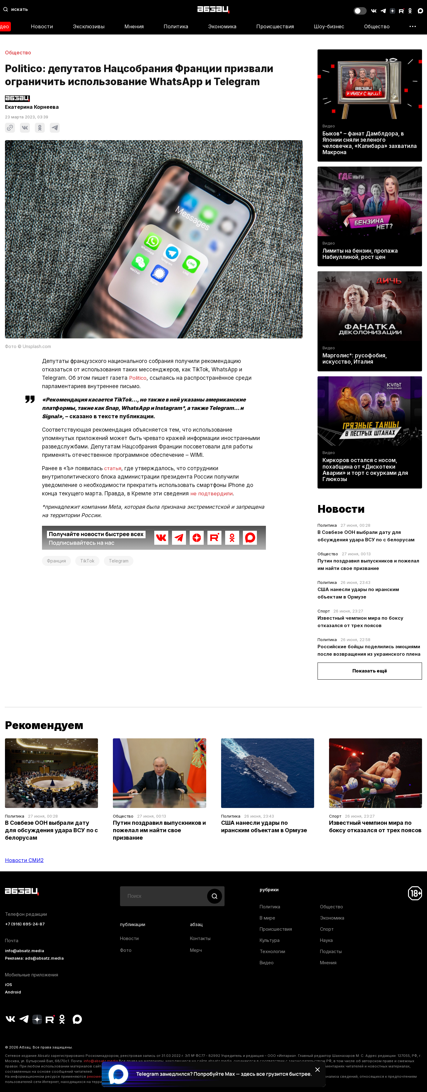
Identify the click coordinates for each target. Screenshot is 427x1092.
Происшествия (275, 26)
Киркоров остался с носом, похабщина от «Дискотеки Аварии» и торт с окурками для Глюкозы (365, 469)
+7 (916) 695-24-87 (25, 924)
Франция (56, 560)
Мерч (196, 950)
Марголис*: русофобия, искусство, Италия (355, 358)
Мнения (134, 26)
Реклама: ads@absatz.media (34, 958)
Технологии (272, 951)
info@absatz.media (24, 950)
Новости (42, 26)
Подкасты (331, 951)
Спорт (324, 610)
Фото (126, 950)
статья (113, 468)
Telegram (118, 560)
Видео (329, 126)
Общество (377, 26)
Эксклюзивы (88, 26)
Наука (326, 940)
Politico (138, 378)
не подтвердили (211, 493)
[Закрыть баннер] (318, 1070)
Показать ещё (369, 671)
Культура (270, 940)
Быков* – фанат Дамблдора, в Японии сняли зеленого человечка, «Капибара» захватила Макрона (370, 143)
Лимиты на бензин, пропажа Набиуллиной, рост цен (360, 254)
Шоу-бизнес (329, 26)
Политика (176, 26)
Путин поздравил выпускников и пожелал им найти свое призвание (159, 830)
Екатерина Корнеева (32, 106)
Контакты (200, 938)
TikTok (87, 560)
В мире (267, 917)
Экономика (222, 26)
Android (13, 992)
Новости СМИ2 (24, 860)
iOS (8, 984)
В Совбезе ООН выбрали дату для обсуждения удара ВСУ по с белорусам (51, 830)
